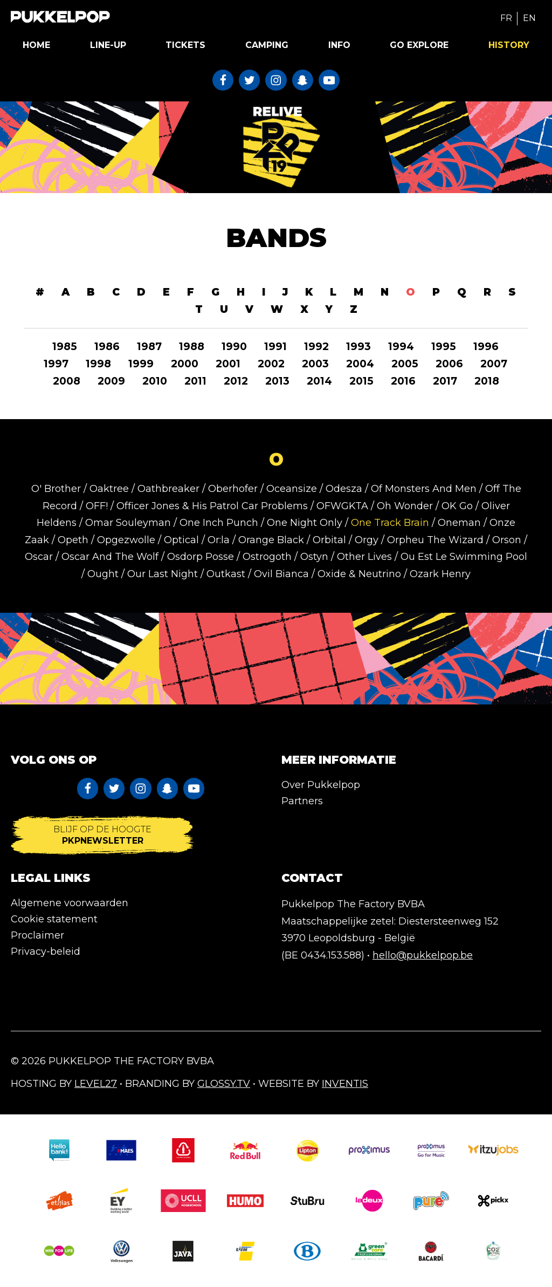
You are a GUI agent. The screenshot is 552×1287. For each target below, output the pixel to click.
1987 (149, 346)
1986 (107, 346)
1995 (443, 346)
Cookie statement (54, 919)
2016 (403, 381)
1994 (401, 346)
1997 (56, 364)
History (508, 45)
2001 (228, 364)
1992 (316, 346)
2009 (111, 381)
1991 (275, 346)
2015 (361, 381)
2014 (319, 381)
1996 (486, 346)
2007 (493, 364)
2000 (184, 364)
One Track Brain (390, 523)
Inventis (345, 1084)
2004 (360, 364)
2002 (271, 364)
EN (529, 18)
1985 (64, 346)
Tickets (185, 45)
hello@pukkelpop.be (422, 955)
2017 (445, 381)
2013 (277, 381)
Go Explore (419, 45)
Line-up (108, 45)
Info (339, 45)
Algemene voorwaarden (69, 903)
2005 (404, 364)
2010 (154, 381)
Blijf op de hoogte (102, 835)
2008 (66, 381)
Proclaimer (37, 935)
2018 (486, 381)
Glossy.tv (223, 1084)
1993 (358, 346)
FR (506, 18)
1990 (234, 346)
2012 (236, 381)
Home (36, 45)
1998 (98, 364)
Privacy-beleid (45, 951)
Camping (266, 45)
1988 (191, 346)
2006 (449, 364)
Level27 (95, 1084)
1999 (141, 364)
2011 (195, 381)
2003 (315, 364)
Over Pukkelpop (320, 785)
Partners (302, 801)
